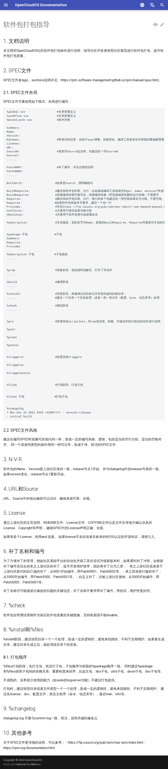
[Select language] (152, 5)
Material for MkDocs (28, 764)
